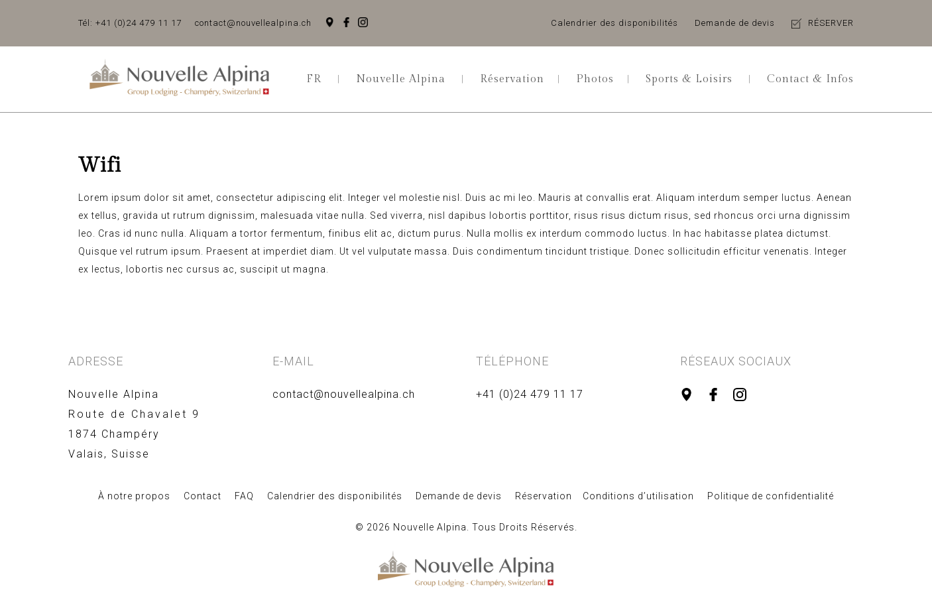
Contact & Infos (810, 79)
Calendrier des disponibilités (614, 23)
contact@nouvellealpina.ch (253, 23)
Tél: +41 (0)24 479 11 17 (130, 23)
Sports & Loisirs (689, 79)
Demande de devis (735, 23)
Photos (595, 79)
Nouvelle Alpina (400, 79)
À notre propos (134, 496)
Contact (202, 496)
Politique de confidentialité (770, 496)
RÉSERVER (831, 23)
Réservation (512, 79)
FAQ (244, 496)
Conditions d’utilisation (638, 496)
